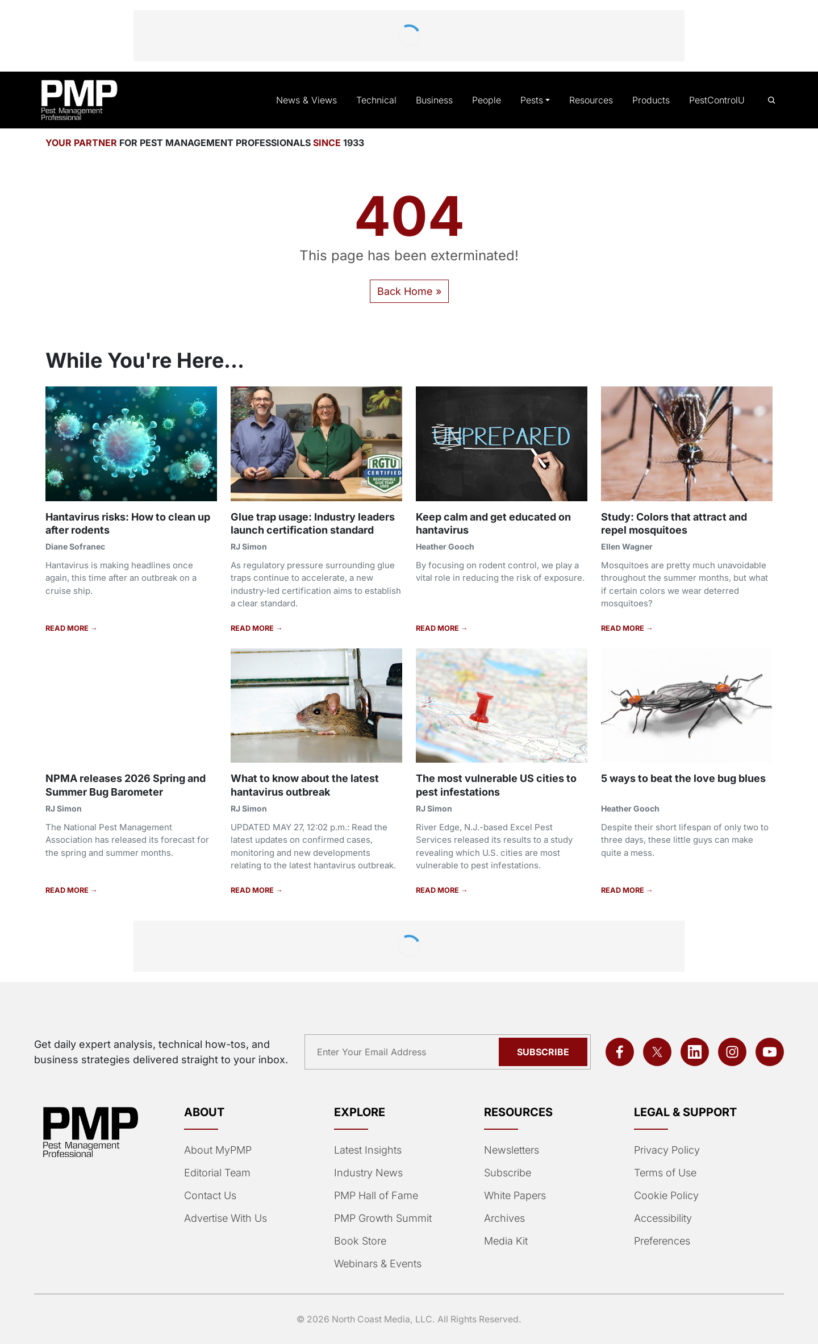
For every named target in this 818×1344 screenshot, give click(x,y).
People (491, 100)
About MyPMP (216, 1150)
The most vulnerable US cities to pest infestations (497, 784)
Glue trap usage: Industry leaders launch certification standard (315, 523)
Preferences (661, 1241)
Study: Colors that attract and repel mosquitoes (676, 523)
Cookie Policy (664, 1195)
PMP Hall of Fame (374, 1195)
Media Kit (505, 1241)
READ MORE (67, 628)
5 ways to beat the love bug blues (686, 778)
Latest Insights (368, 1150)
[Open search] (771, 100)
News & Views (315, 100)
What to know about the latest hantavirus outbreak (308, 784)
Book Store (359, 1241)
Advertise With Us (225, 1218)
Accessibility (661, 1218)
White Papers (514, 1195)
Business (439, 100)
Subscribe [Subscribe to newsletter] (544, 1052)
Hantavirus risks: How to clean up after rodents (130, 523)
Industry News (367, 1173)
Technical (382, 100)
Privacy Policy (664, 1150)
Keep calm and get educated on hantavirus (496, 523)
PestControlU (717, 100)
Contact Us (209, 1195)
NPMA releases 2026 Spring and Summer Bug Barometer (125, 784)
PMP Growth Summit (382, 1218)
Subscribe (506, 1173)
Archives (503, 1218)
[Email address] (405, 1052)
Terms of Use (664, 1173)
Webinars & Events (377, 1264)
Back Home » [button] (409, 291)
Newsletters (511, 1150)
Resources (593, 100)
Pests (535, 100)
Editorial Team (216, 1173)
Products (652, 100)
